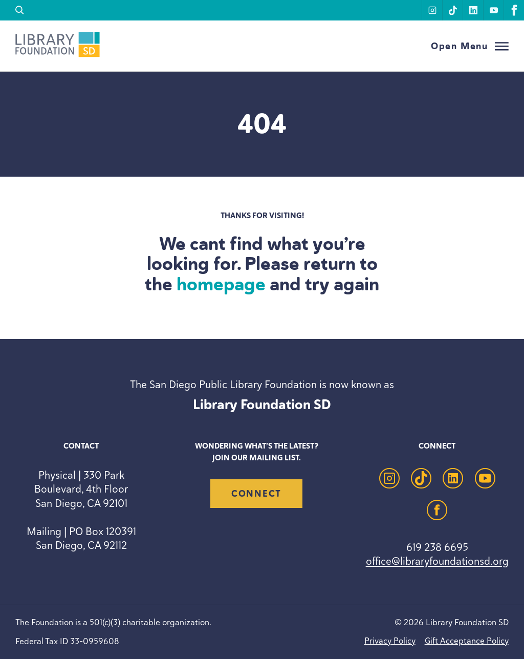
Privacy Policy (390, 640)
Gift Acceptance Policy (467, 640)
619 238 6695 (437, 547)
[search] (19, 10)
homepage (221, 284)
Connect (256, 493)
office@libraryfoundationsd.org (437, 561)
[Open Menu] (470, 46)
